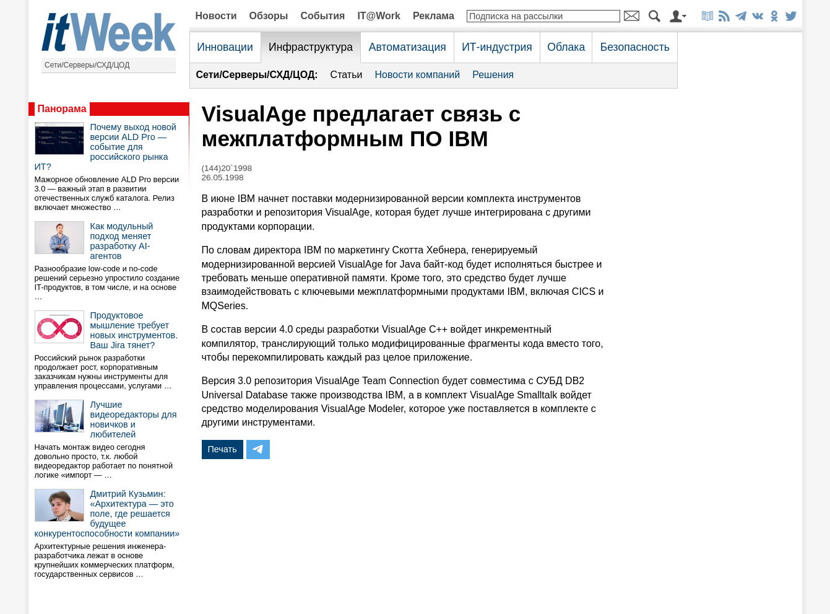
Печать (222, 449)
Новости (216, 16)
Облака (566, 47)
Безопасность (635, 47)
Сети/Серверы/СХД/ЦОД (87, 65)
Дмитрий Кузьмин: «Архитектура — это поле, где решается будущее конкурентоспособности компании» (107, 513)
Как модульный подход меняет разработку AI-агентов (121, 241)
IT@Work (378, 16)
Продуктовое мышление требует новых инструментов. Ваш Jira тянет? (134, 330)
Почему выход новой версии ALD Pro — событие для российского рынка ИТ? (105, 147)
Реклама (433, 16)
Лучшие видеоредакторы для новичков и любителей (133, 419)
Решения (493, 74)
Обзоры (268, 16)
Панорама (62, 108)
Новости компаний (417, 74)
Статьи (347, 74)
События (322, 16)
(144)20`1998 (227, 168)
